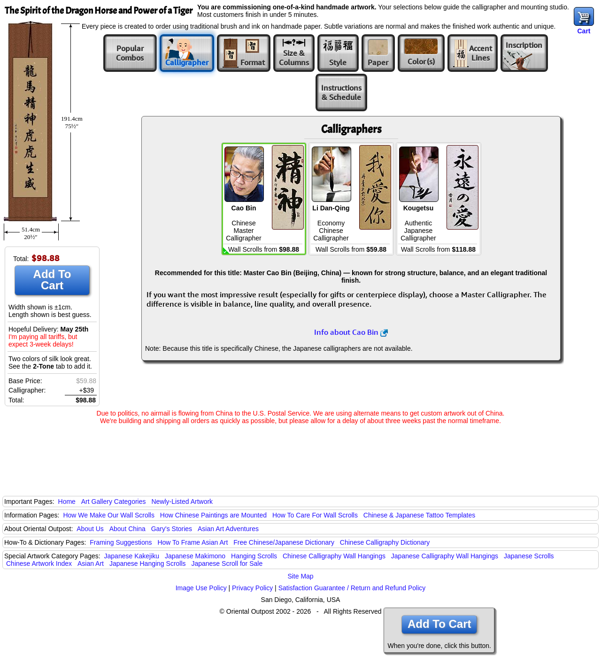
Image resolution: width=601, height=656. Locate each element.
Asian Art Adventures (228, 529)
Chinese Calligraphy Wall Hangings (334, 556)
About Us (90, 529)
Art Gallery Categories (113, 501)
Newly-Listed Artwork (182, 501)
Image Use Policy (201, 588)
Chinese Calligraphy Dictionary (385, 542)
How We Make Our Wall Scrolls (108, 515)
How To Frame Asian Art (192, 542)
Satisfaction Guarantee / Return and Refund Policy (352, 588)
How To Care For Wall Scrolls (315, 515)
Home (67, 501)
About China (127, 529)
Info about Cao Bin (351, 332)
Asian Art (90, 563)
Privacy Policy (252, 588)
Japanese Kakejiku (132, 556)
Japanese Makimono (195, 556)
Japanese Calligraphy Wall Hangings (444, 556)
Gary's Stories (171, 529)
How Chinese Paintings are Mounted (213, 515)
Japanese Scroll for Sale (226, 563)
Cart (583, 31)
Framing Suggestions (121, 542)
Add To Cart (52, 280)
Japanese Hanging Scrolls (147, 563)
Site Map (300, 576)
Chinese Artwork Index (39, 563)
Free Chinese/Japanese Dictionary (283, 542)
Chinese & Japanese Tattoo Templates (419, 515)
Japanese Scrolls (529, 556)
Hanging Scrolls (254, 556)
